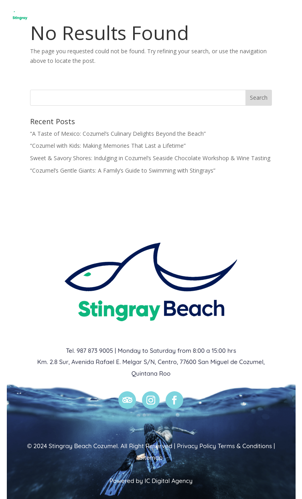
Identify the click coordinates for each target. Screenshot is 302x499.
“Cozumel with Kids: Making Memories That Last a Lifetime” (108, 145)
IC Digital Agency (169, 481)
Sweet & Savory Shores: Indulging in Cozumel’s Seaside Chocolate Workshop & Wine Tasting (150, 158)
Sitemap (150, 457)
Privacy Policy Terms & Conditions (224, 446)
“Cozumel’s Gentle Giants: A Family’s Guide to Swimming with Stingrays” (122, 170)
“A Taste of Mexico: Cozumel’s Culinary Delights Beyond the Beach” (118, 133)
